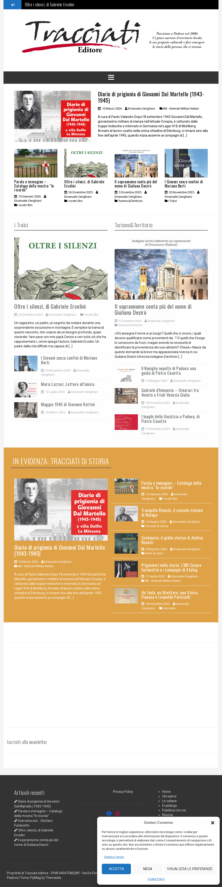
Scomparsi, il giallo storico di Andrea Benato (172, 540)
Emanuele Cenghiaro (141, 108)
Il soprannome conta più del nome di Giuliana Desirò (136, 184)
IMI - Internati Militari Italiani (181, 108)
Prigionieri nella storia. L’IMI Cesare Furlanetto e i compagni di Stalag (171, 567)
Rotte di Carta (154, 553)
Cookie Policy (156, 879)
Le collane (169, 801)
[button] (212, 822)
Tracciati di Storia (156, 526)
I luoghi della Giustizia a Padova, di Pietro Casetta (170, 418)
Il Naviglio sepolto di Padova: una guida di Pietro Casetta (168, 370)
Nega (147, 869)
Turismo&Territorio (130, 201)
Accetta (116, 869)
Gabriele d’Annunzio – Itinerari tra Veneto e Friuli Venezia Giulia (170, 392)
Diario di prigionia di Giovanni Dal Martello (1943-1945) (151, 97)
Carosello (169, 608)
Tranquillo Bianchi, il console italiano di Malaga (172, 512)
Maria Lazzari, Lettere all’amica (67, 384)
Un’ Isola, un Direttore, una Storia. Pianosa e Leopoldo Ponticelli (170, 594)
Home (166, 791)
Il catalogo (169, 805)
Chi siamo (169, 796)
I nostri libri (25, 205)
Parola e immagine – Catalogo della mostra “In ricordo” (34, 186)
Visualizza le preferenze (189, 869)
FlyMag (35, 878)
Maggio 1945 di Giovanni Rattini (68, 404)
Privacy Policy (123, 791)
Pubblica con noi (174, 810)
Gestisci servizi (114, 857)
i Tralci (172, 201)
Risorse (167, 815)
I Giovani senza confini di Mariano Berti (184, 184)
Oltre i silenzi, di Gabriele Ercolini (49, 5)
